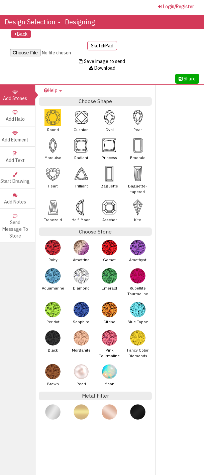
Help (53, 90)
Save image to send (102, 61)
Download (102, 68)
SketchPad (102, 46)
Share (187, 79)
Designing (80, 21)
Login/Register (176, 7)
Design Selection (33, 21)
